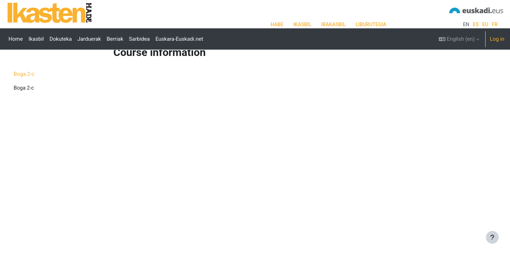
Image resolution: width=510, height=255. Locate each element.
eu (485, 24)
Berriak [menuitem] (115, 39)
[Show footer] (492, 237)
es (475, 24)
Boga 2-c (37, 96)
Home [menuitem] (15, 39)
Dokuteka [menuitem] (61, 39)
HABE (277, 24)
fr (495, 24)
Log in (497, 39)
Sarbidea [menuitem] (139, 39)
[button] (459, 39)
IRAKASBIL (333, 24)
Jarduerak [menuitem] (89, 39)
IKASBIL (302, 24)
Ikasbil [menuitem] (36, 39)
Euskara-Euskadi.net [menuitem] (179, 39)
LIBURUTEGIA (371, 24)
